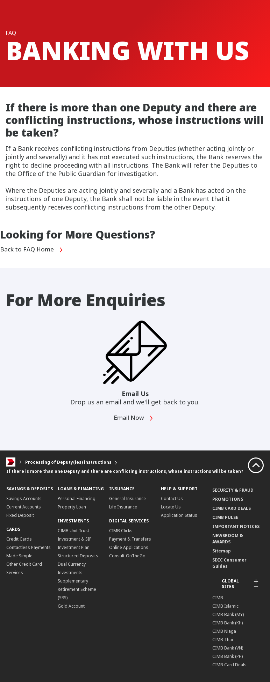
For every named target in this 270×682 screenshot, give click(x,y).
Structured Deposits (78, 555)
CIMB (217, 597)
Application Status (179, 515)
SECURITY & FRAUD (233, 490)
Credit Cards (19, 539)
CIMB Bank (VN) (227, 648)
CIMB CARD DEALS (231, 508)
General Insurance (127, 498)
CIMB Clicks (121, 530)
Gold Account (71, 606)
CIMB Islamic (225, 606)
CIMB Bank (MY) (228, 614)
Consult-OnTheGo (127, 555)
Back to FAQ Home (33, 249)
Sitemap (221, 550)
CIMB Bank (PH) (227, 656)
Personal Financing (76, 498)
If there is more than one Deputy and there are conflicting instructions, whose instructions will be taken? (124, 471)
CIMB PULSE (225, 517)
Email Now (134, 417)
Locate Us (171, 506)
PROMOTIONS (227, 499)
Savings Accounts (24, 498)
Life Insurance (123, 506)
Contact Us (172, 498)
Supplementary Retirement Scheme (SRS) (77, 589)
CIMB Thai (222, 639)
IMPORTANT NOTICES (236, 526)
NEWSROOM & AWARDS (227, 538)
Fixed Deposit (20, 515)
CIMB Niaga (224, 631)
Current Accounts (23, 506)
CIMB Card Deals (229, 664)
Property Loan (72, 506)
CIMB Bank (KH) (227, 622)
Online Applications (128, 547)
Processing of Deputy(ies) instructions (68, 462)
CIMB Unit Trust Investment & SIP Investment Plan (75, 538)
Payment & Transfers (130, 539)
